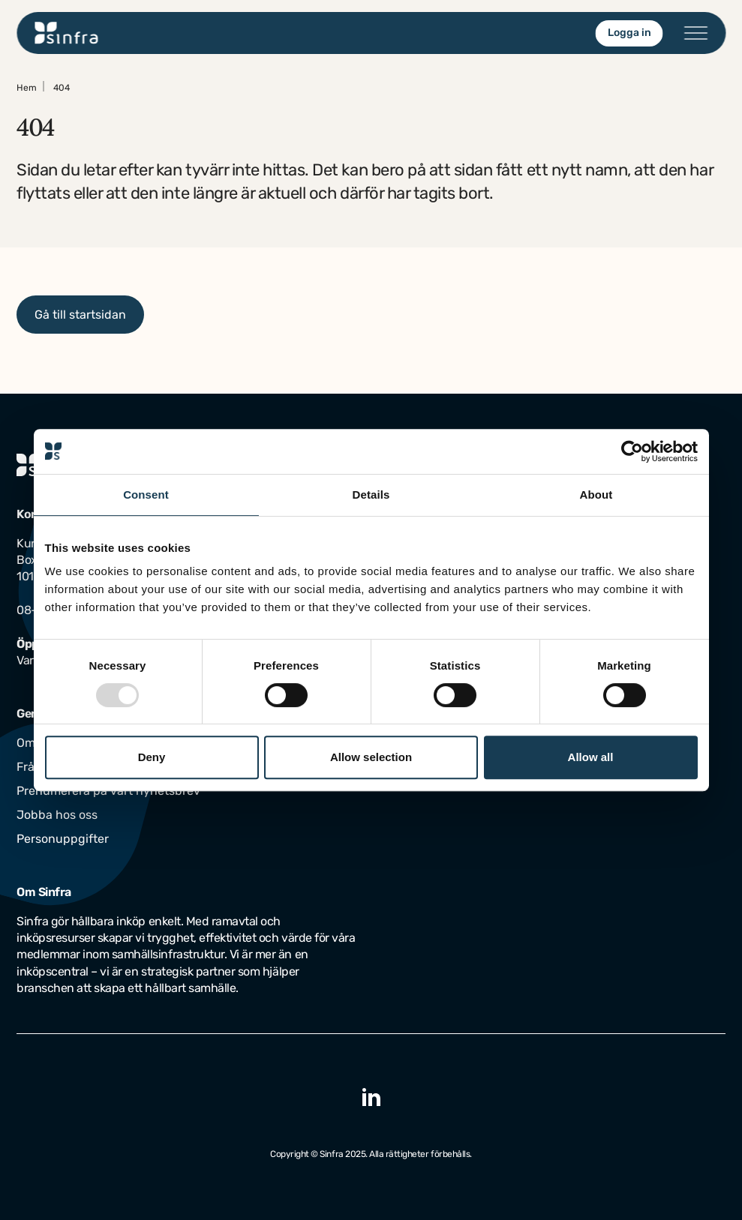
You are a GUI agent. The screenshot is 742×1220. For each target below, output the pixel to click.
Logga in (628, 32)
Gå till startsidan (80, 314)
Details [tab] (371, 494)
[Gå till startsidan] (66, 33)
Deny (152, 757)
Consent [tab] (146, 494)
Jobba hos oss (57, 815)
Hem (27, 87)
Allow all (591, 757)
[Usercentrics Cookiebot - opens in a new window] (632, 451)
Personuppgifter (63, 839)
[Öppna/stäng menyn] (695, 33)
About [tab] (596, 494)
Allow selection (371, 757)
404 (61, 87)
